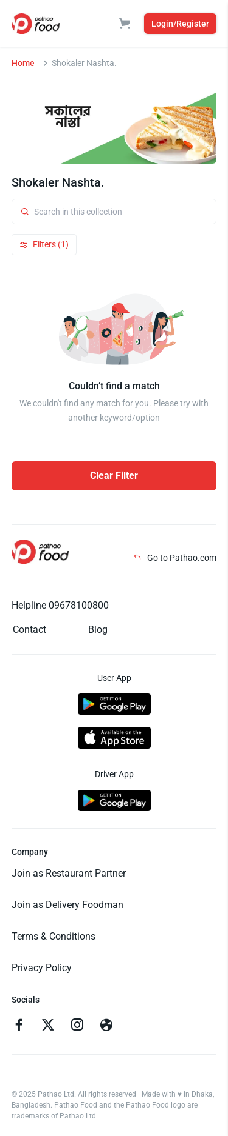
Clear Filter (114, 475)
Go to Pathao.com (174, 558)
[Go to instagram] (77, 1026)
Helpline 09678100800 (60, 605)
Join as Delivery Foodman (67, 904)
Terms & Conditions (53, 936)
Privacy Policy (42, 968)
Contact (29, 629)
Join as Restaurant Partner (69, 873)
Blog (98, 629)
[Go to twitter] (48, 1026)
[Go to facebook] (19, 1026)
